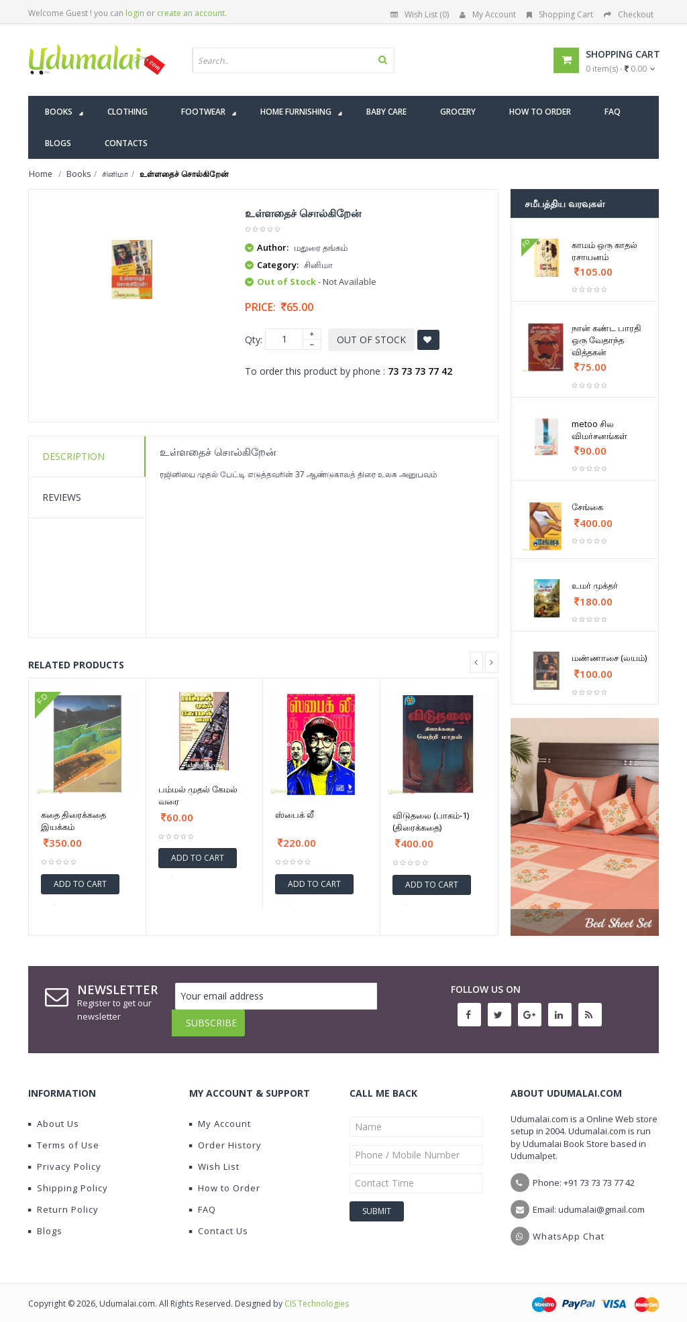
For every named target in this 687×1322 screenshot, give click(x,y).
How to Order (224, 1178)
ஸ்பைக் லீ (294, 814)
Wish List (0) (419, 14)
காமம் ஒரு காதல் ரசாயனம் (604, 251)
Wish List (214, 1156)
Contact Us (218, 1221)
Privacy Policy (64, 1156)
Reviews (61, 497)
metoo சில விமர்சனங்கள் (599, 430)
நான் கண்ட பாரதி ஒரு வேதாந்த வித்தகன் (606, 340)
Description (73, 456)
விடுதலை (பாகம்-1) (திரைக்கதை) (430, 821)
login (134, 13)
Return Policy (63, 1199)
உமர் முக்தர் (595, 585)
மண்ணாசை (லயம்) (609, 658)
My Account (488, 14)
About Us (53, 1113)
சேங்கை (587, 507)
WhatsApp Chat (568, 1226)
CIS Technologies (316, 1293)
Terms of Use (63, 1135)
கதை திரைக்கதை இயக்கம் (73, 820)
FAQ (202, 1199)
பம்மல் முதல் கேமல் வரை (197, 795)
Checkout (628, 14)
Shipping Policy (68, 1178)
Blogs (45, 1221)
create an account (191, 13)
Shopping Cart (560, 14)
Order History (225, 1135)
